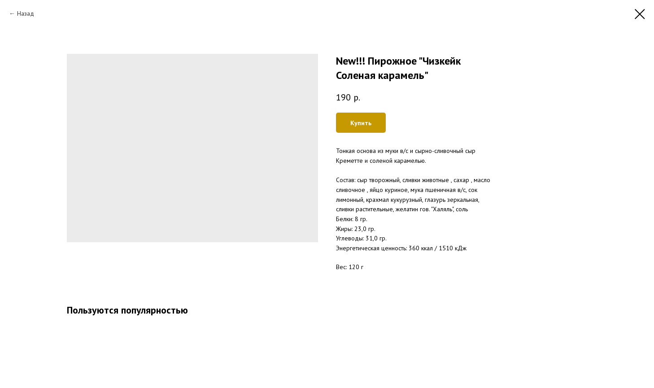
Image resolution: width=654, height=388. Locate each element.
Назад (25, 13)
